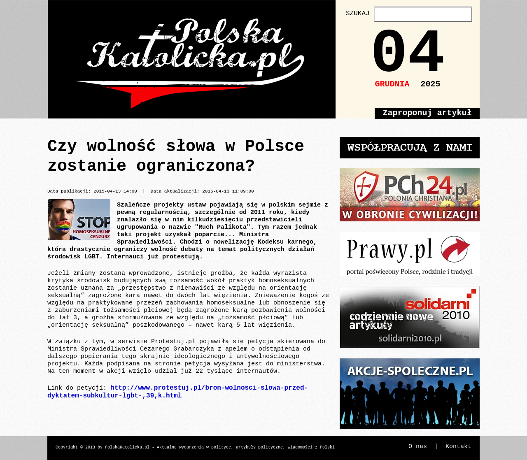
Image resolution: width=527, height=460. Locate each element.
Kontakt (458, 446)
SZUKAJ (358, 13)
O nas (417, 446)
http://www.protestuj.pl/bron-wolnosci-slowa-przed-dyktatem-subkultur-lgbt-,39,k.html (177, 392)
